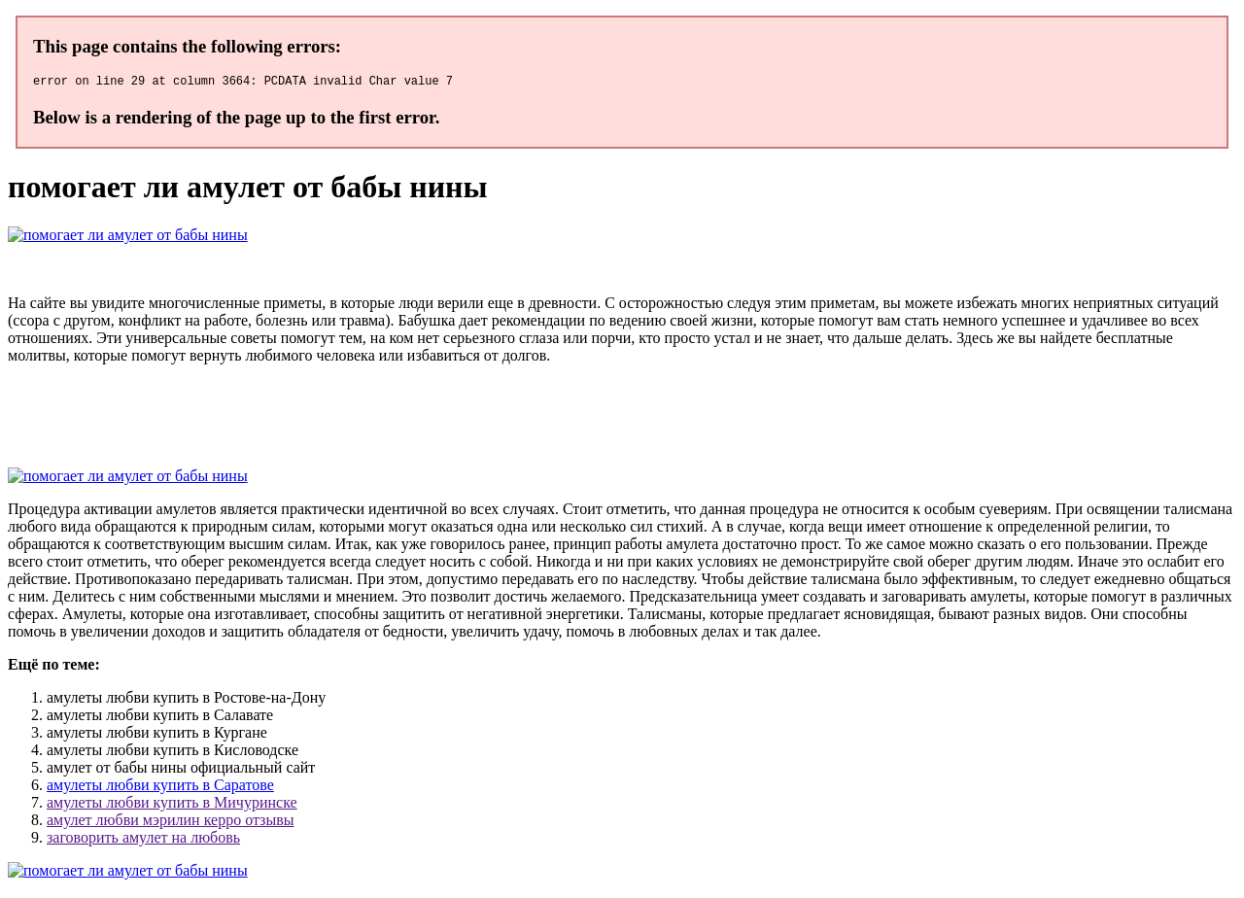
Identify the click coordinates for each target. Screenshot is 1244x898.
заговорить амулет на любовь (143, 840)
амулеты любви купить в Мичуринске (172, 805)
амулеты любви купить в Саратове (160, 787)
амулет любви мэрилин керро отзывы (170, 822)
